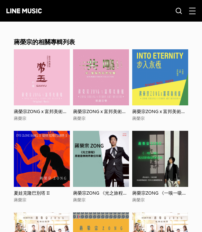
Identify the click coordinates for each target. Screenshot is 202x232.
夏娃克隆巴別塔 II (32, 193)
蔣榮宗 (20, 118)
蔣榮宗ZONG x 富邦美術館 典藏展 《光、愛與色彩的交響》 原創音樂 (100, 111)
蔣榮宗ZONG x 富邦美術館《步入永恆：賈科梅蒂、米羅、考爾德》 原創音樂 (159, 111)
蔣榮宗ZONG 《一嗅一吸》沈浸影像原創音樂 (159, 193)
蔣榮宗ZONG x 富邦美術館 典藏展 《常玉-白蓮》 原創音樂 (40, 111)
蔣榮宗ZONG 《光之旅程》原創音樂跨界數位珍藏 (100, 193)
